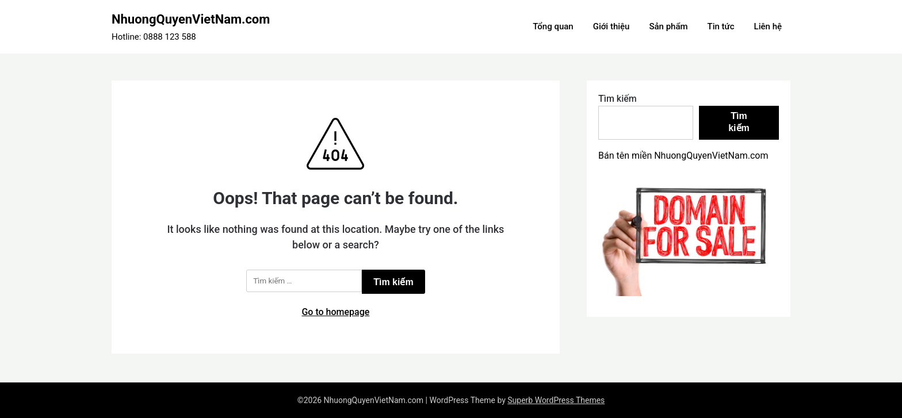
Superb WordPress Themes (556, 400)
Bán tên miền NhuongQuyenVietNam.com (683, 155)
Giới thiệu (611, 26)
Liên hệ (768, 26)
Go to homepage (335, 311)
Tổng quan (553, 26)
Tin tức (721, 26)
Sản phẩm (668, 26)
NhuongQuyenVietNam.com (191, 19)
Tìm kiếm (617, 98)
